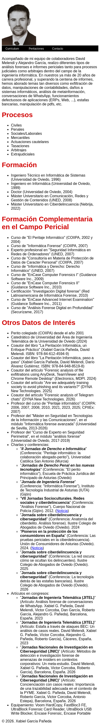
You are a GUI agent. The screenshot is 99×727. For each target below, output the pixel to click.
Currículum (12, 48)
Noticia (62, 511)
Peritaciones (36, 48)
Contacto (57, 48)
